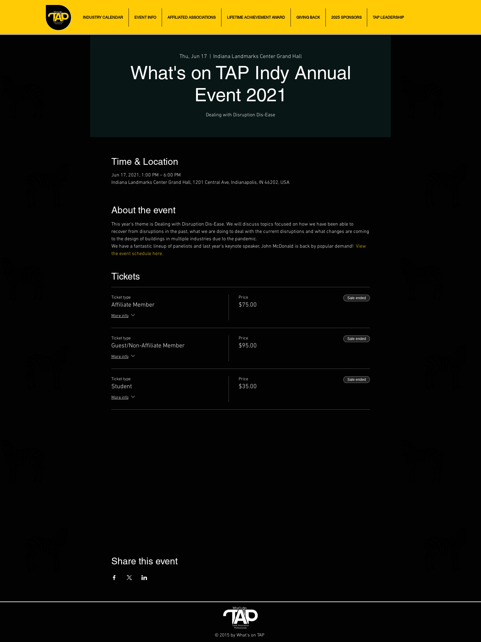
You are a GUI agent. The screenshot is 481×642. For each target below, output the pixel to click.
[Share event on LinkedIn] (144, 577)
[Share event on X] (129, 577)
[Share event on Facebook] (114, 577)
